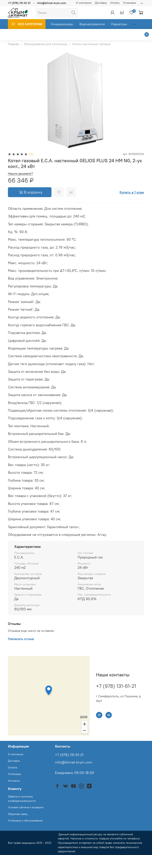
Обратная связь (18, 814)
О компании (83, 3)
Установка (129, 3)
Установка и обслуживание (25, 820)
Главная (13, 44)
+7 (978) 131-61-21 (19, 3)
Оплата (114, 3)
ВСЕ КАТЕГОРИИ (26, 24)
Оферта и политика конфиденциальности (22, 799)
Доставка (101, 3)
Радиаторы (119, 24)
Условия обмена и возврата (25, 807)
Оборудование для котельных (45, 44)
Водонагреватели (92, 24)
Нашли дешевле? (20, 173)
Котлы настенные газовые (91, 44)
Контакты (14, 780)
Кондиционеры (62, 24)
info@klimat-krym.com (51, 3)
